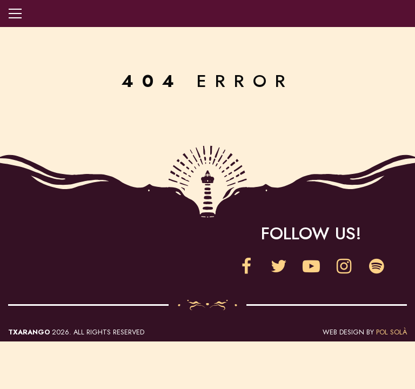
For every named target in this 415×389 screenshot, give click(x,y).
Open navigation (15, 13)
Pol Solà (391, 332)
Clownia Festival (104, 249)
